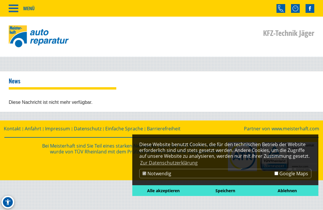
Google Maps (291, 173)
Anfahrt (33, 129)
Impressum (57, 129)
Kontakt (12, 129)
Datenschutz (87, 129)
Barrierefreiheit (164, 129)
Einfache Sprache (124, 129)
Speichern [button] (225, 190)
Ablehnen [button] (287, 190)
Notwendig (156, 173)
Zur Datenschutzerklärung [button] (169, 163)
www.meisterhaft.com (295, 129)
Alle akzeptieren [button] (163, 190)
